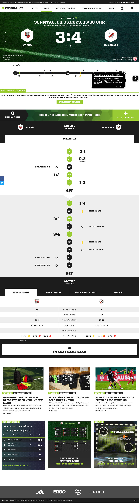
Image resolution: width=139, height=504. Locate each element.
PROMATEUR (5, 2)
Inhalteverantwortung (53, 498)
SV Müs (27, 45)
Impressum (5, 498)
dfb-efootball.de (20, 2)
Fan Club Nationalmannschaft (34, 2)
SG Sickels (111, 45)
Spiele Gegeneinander (86, 292)
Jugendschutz (41, 498)
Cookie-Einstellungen (66, 498)
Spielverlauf (69, 139)
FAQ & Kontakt (54, 2)
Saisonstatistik (21, 292)
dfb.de (12, 2)
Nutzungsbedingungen (29, 498)
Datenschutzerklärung (16, 498)
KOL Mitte (69, 18)
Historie (118, 292)
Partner (46, 2)
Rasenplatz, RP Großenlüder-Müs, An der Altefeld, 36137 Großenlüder (69, 26)
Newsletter (62, 2)
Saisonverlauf (53, 292)
